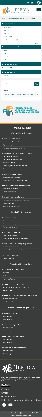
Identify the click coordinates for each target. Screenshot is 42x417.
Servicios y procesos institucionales (16, 185)
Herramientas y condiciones (13, 197)
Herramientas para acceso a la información (16, 200)
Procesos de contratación (12, 174)
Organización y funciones (10, 145)
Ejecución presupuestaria (12, 325)
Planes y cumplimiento (11, 232)
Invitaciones (6, 273)
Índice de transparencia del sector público (21, 400)
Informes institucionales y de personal (17, 244)
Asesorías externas (9, 163)
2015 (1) (6, 34)
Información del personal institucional (17, 153)
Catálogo (5, 389)
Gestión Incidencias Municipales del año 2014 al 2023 (21, 94)
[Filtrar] (36, 84)
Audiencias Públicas (9, 279)
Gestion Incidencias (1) (11, 40)
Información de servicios (10, 189)
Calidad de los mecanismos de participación (19, 296)
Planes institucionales (10, 235)
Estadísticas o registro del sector (15, 348)
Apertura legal (7, 320)
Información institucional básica (12, 142)
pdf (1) (6, 60)
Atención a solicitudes (10, 299)
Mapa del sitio (21, 127)
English (28, 2)
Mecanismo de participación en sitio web (16, 287)
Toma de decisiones (10, 255)
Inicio (3, 18)
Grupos (4, 393)
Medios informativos (9, 192)
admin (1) (7, 76)
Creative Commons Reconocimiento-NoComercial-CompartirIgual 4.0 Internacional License (18, 380)
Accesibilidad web (9, 203)
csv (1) (6, 57)
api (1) (6, 54)
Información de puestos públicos (13, 159)
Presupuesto (7, 221)
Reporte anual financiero (10, 227)
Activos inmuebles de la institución (14, 148)
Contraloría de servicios (10, 276)
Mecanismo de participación (13, 284)
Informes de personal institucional (13, 250)
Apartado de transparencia (11, 206)
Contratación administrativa (11, 177)
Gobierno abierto (9, 396)
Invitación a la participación (13, 270)
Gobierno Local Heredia (33, 377)
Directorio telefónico (9, 169)
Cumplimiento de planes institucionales (15, 238)
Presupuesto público (10, 313)
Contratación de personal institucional (15, 180)
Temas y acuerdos (8, 258)
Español (32, 2)
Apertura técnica (8, 316)
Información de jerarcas (10, 156)
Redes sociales (8, 290)
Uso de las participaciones (11, 302)
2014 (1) (6, 30)
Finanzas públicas (9, 218)
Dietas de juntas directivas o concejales (15, 166)
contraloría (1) (8, 37)
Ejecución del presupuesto (11, 224)
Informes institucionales (10, 247)
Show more (34, 43)
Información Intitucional (11, 139)
